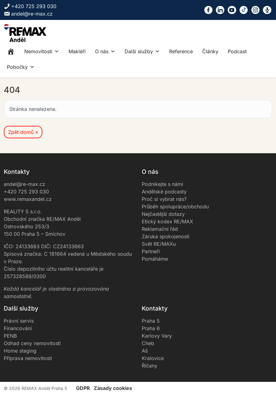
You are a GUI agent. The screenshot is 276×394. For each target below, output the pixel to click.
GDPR (83, 388)
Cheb (148, 343)
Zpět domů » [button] (23, 132)
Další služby (142, 51)
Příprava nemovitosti (28, 358)
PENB (10, 336)
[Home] (11, 51)
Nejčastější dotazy (163, 214)
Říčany (149, 366)
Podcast (237, 51)
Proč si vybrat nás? (164, 199)
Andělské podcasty (164, 191)
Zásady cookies (113, 388)
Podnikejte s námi (162, 184)
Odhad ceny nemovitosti (32, 343)
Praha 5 (151, 321)
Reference (181, 51)
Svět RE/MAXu (159, 244)
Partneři (151, 251)
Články (210, 51)
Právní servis (19, 321)
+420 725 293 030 (30, 6)
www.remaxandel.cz (28, 199)
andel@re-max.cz (28, 14)
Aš (145, 351)
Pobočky (21, 67)
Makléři (77, 51)
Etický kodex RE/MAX (167, 221)
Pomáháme (155, 259)
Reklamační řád (160, 229)
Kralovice (153, 358)
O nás (105, 51)
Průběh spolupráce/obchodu (175, 206)
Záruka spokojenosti (165, 236)
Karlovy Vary (157, 336)
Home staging (20, 351)
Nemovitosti (41, 51)
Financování (18, 328)
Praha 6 (151, 328)
